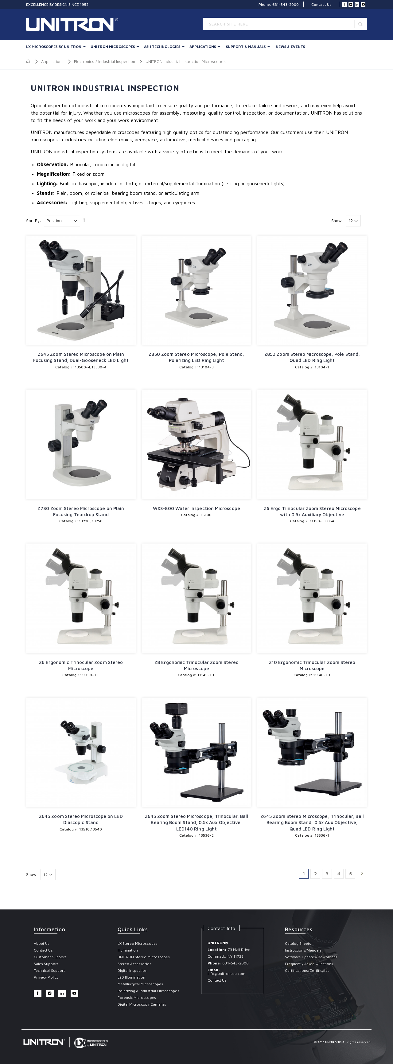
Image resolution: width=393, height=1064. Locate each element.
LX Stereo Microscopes (138, 943)
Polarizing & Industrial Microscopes (148, 990)
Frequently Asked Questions (309, 963)
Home (28, 61)
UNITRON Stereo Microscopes (144, 957)
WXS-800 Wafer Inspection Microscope (196, 508)
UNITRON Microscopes (113, 46)
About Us (41, 943)
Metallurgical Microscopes (140, 984)
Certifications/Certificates (307, 970)
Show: (337, 220)
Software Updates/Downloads (311, 957)
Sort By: (33, 220)
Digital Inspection (132, 970)
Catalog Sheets (298, 943)
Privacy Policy (46, 977)
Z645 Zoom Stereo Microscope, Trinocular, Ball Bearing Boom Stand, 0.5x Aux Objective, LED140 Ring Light (196, 822)
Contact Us (321, 4)
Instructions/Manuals (303, 950)
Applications (202, 46)
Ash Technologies (162, 46)
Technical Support (49, 970)
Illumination (128, 950)
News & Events (290, 46)
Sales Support (46, 963)
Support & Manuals (246, 46)
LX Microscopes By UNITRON (53, 46)
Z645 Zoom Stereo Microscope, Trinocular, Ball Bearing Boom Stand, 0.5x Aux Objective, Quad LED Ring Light (312, 822)
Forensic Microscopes (137, 997)
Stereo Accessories (134, 963)
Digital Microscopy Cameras (142, 1004)
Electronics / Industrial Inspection (104, 61)
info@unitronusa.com (226, 973)
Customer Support (50, 957)
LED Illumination (132, 977)
